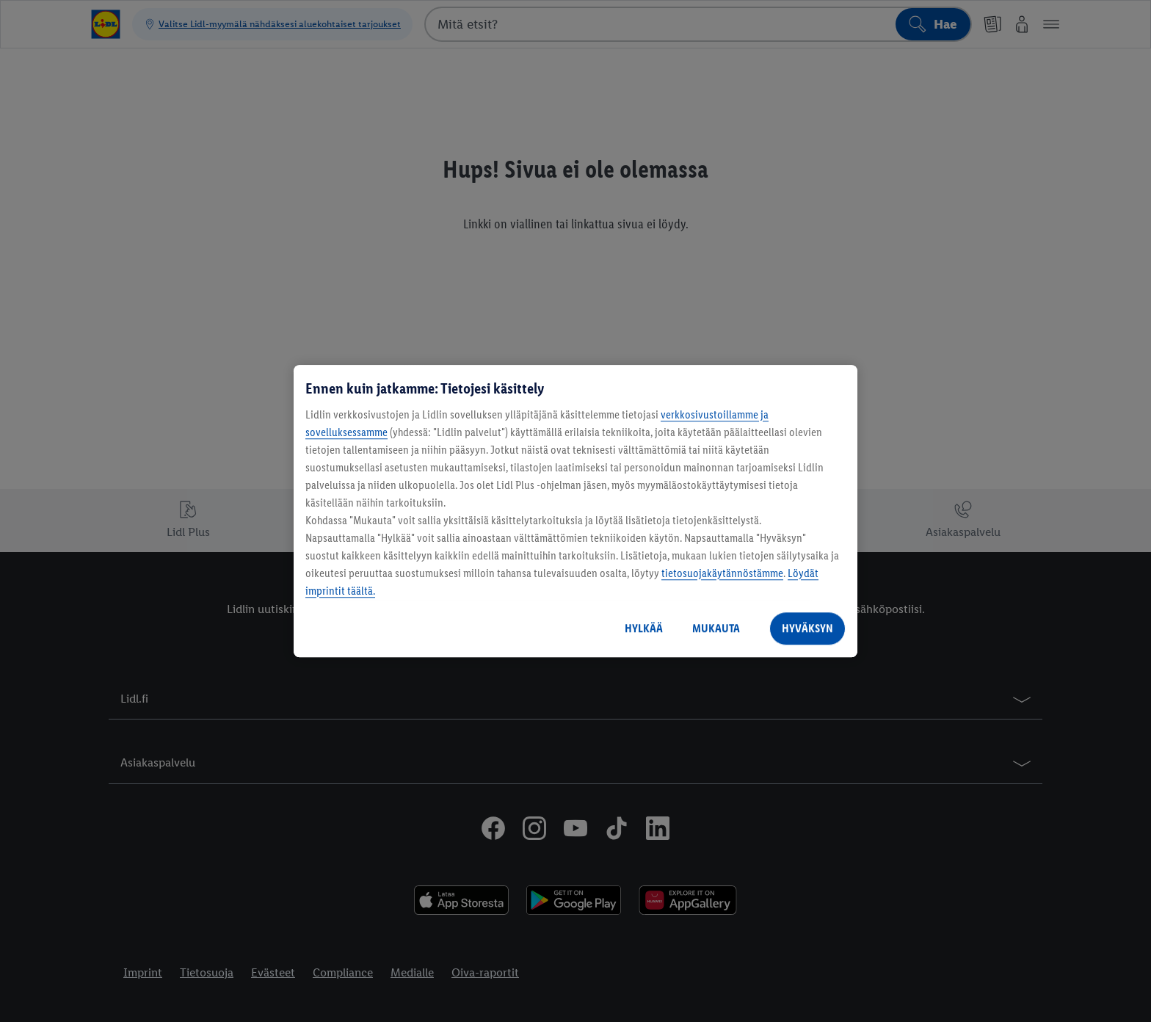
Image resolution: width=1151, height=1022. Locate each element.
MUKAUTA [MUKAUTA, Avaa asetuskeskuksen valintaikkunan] (716, 628)
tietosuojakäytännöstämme (722, 573)
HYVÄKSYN (807, 628)
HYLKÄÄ (644, 628)
